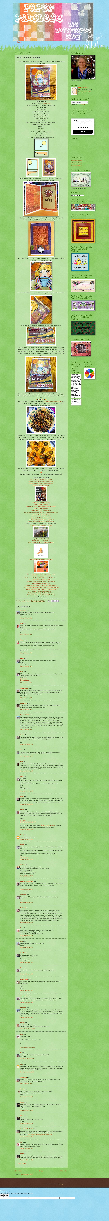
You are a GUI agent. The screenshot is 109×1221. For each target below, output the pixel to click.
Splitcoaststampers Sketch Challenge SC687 (41, 479)
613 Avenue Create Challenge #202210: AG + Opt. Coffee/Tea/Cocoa (41, 587)
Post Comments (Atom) (26, 1174)
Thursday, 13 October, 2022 (27, 1058)
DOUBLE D (23, 820)
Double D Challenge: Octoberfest (41, 485)
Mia (21, 1142)
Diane (21, 671)
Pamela (22, 658)
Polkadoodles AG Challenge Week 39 (41, 516)
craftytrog (23, 610)
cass (21, 749)
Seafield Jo (23, 952)
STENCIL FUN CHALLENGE (47, 825)
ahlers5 (22, 796)
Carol (21, 776)
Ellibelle (22, 844)
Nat (21, 967)
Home (19, 42)
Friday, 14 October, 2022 (26, 1083)
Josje (21, 941)
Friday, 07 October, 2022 (26, 618)
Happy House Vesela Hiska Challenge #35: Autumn (41, 542)
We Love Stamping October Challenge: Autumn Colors (41, 574)
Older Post (63, 1171)
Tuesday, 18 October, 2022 (26, 1148)
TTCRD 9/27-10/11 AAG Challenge (41, 502)
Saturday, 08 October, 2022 (26, 744)
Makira (22, 640)
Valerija (22, 1022)
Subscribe (83, 132)
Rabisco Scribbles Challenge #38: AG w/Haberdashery (41, 595)
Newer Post (18, 1171)
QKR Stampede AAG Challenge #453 (41, 510)
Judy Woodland (24, 688)
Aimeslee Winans (84, 87)
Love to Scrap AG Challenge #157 (41, 540)
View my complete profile (84, 91)
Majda (22, 1089)
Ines (21, 928)
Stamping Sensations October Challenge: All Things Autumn (41, 589)
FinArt (22, 1153)
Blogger (62, 1184)
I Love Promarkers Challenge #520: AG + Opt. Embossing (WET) (41, 512)
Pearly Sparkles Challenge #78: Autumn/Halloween (41, 593)
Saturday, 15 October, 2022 (26, 1097)
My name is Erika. (25, 714)
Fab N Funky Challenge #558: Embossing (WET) (41, 519)
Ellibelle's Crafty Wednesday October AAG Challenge (41, 581)
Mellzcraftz (23, 908)
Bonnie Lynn (23, 703)
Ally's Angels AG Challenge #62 (41, 539)
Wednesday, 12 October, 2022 (27, 1028)
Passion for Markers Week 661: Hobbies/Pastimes (41, 521)
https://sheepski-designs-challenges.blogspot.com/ (40, 1134)
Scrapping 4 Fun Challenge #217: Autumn (41, 525)
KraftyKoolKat (24, 979)
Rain (21, 761)
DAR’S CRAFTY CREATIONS (28, 822)
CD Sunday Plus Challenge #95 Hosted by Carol (41, 483)
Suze (21, 1064)
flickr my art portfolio (76, 165)
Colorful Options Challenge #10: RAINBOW (41, 559)
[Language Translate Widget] (79, 102)
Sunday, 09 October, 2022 (26, 876)
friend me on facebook (76, 160)
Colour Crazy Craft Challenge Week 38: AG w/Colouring (41, 506)
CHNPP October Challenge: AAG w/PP (41, 576)
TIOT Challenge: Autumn (41, 504)
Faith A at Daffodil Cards (26, 881)
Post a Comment (22, 1163)
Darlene (22, 809)
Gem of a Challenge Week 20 (41, 508)
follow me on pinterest (76, 163)
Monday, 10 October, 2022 (26, 962)
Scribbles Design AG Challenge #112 (41, 579)
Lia (21, 1052)
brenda (22, 735)
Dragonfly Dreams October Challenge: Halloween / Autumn (41, 585)
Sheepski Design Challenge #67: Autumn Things (41, 481)
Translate (81, 104)
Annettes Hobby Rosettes (26, 1128)
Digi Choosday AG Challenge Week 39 (41, 517)
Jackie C (22, 864)
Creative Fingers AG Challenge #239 (41, 514)
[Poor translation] (6, 1195)
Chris (21, 623)
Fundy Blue (23, 1007)
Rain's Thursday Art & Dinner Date (53, 401)
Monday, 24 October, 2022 (26, 1160)
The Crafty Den (24, 996)
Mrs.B (22, 1102)
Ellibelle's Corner (24, 857)
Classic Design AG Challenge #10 (41, 583)
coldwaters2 (23, 894)
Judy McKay (23, 1077)
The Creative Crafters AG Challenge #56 (41, 591)
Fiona (21, 1034)
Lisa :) (22, 834)
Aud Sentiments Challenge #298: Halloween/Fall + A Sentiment (41, 577)
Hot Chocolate (46, 103)
